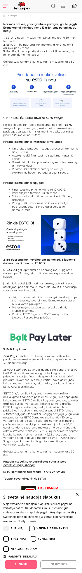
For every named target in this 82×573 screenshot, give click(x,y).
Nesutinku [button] (59, 564)
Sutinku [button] (21, 564)
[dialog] (41, 531)
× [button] (77, 494)
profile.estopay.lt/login (19, 465)
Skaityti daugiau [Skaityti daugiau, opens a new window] (28, 521)
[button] (41, 556)
